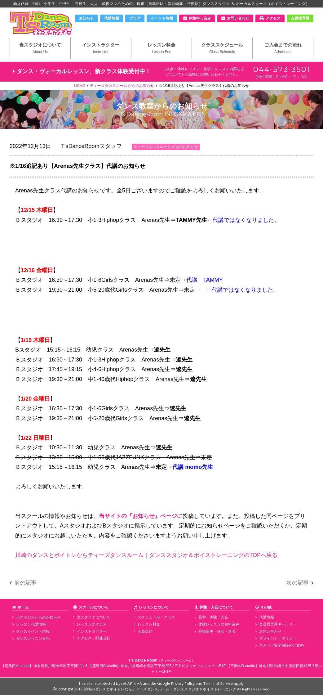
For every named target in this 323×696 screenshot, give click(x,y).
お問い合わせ (238, 18)
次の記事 (297, 584)
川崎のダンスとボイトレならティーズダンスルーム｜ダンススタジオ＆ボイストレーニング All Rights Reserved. (177, 690)
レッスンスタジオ (91, 625)
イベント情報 (162, 18)
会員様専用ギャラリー (277, 625)
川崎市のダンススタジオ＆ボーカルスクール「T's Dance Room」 (42, 23)
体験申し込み (200, 18)
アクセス (273, 18)
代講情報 (111, 18)
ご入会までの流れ (283, 49)
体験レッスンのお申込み (218, 625)
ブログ (134, 18)
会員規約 (144, 632)
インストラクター (101, 49)
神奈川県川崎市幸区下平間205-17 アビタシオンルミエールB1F (173, 667)
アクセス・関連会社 (93, 639)
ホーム (23, 608)
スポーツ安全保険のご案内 (281, 646)
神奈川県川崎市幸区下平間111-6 (60, 667)
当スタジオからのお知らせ (37, 619)
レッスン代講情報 (30, 625)
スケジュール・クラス (155, 619)
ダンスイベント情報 (32, 632)
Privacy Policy (183, 684)
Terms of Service (218, 684)
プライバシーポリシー (277, 639)
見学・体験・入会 (213, 619)
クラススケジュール (222, 49)
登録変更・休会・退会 (216, 632)
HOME (79, 87)
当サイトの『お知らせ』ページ (138, 517)
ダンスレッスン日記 (32, 639)
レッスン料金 (161, 49)
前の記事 (25, 584)
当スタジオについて (40, 49)
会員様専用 (300, 18)
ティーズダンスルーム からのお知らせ (122, 87)
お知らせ (86, 18)
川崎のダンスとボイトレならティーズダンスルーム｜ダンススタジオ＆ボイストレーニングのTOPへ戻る (146, 556)
